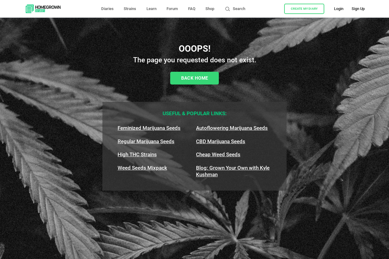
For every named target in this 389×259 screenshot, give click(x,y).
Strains (130, 8)
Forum (172, 8)
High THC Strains (137, 154)
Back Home (194, 78)
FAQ (191, 8)
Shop (209, 8)
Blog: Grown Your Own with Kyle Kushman (233, 171)
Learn (151, 8)
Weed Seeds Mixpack (142, 168)
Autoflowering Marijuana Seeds (232, 128)
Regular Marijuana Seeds (146, 141)
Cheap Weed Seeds (218, 154)
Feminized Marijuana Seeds (149, 128)
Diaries (107, 8)
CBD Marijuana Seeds (220, 141)
